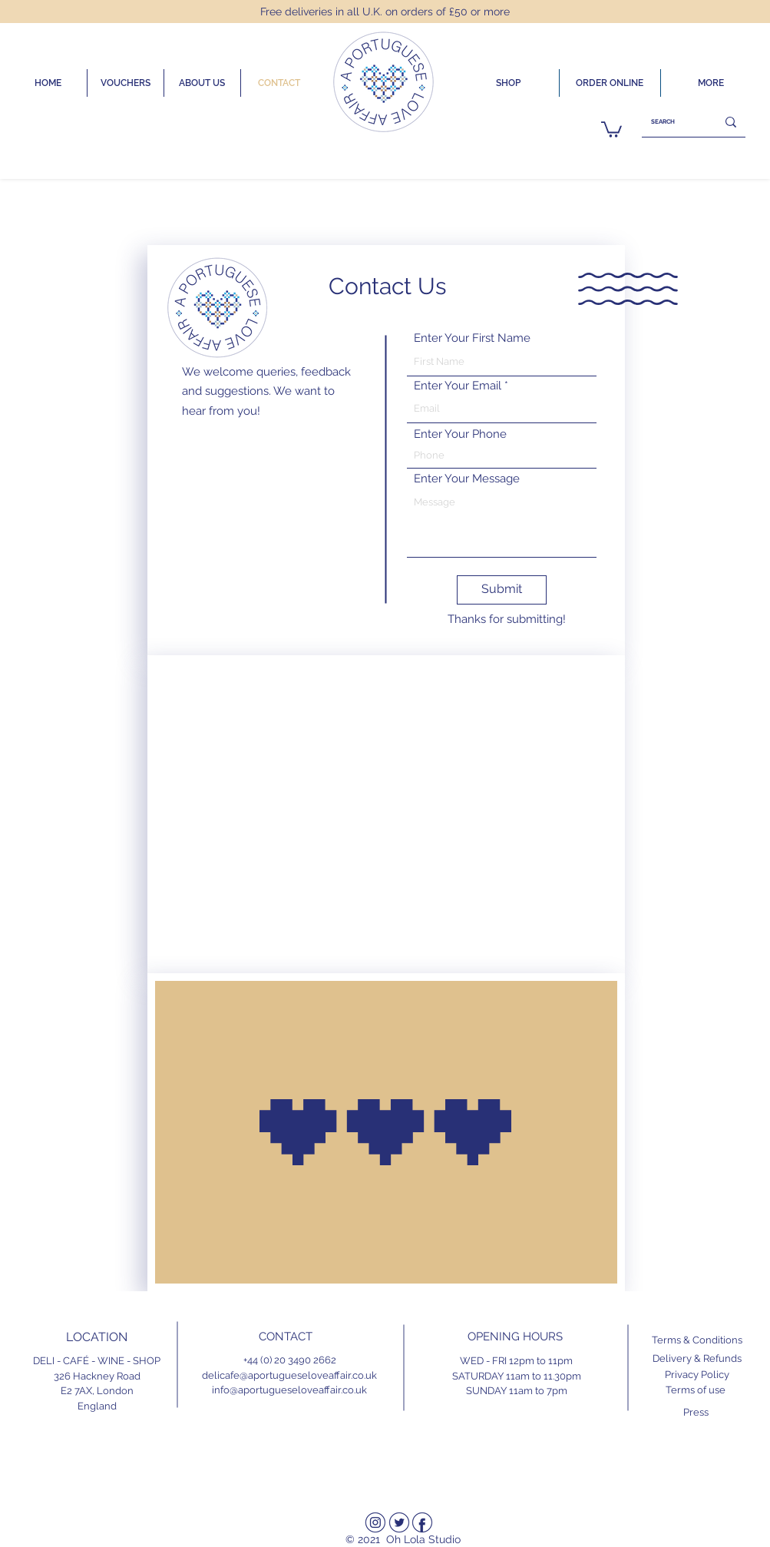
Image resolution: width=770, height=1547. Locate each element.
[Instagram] (375, 1522)
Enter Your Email (457, 386)
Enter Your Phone (460, 434)
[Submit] (502, 590)
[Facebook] (422, 1522)
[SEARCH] (667, 122)
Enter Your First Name (472, 338)
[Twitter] (399, 1522)
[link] (611, 128)
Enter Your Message (467, 479)
